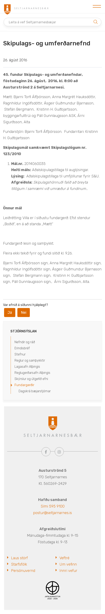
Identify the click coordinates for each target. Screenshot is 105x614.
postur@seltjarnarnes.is (52, 513)
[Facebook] (45, 451)
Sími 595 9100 (53, 506)
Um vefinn (68, 564)
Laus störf (19, 558)
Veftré (64, 558)
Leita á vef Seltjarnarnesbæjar (32, 22)
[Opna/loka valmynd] (97, 6)
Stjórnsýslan (23, 331)
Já (10, 312)
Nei (23, 312)
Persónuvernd (23, 570)
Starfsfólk (19, 564)
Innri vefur (68, 570)
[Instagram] (59, 451)
